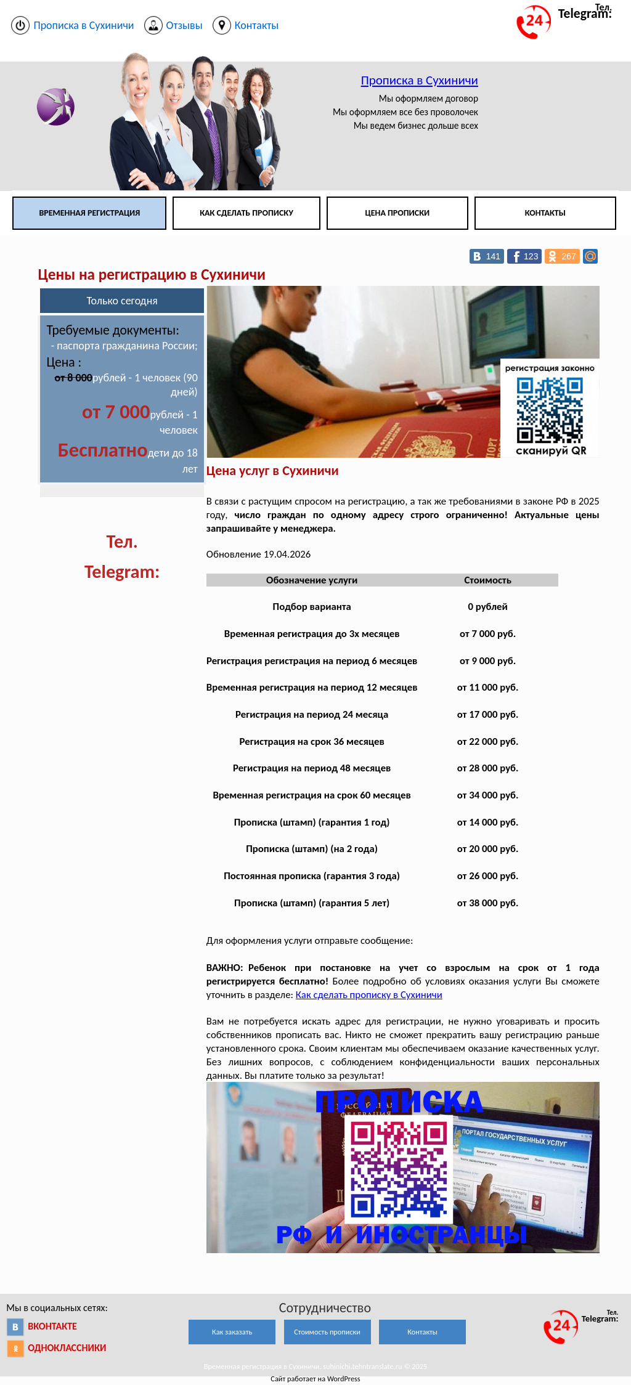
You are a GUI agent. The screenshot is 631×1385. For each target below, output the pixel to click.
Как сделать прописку (246, 213)
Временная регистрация (89, 213)
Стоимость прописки (327, 1331)
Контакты (545, 213)
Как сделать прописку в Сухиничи (369, 994)
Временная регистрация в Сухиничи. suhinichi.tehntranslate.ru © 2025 (315, 1366)
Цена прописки (397, 213)
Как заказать (232, 1331)
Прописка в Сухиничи (419, 80)
